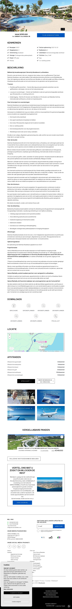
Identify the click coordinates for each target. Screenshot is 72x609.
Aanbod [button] (9, 552)
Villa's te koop (14, 559)
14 (62, 29)
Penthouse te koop (15, 556)
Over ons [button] (32, 550)
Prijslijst (56, 318)
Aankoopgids (36, 563)
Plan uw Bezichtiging (51, 35)
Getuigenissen (37, 559)
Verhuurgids (36, 568)
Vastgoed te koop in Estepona (51, 592)
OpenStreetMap (51, 351)
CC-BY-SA (62, 351)
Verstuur (59, 526)
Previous (3, 15)
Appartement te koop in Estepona (51, 596)
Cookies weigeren (16, 601)
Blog (34, 570)
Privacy (41, 581)
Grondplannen (28, 307)
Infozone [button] (32, 561)
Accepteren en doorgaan (16, 592)
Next (69, 15)
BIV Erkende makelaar (39, 556)
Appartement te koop (16, 554)
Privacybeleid (49, 531)
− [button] (9, 337)
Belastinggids (36, 565)
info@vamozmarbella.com (14, 527)
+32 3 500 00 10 (11, 525)
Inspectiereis (10, 561)
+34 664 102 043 (12, 522)
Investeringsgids (37, 567)
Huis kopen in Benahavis (50, 603)
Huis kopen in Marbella (51, 591)
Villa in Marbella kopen (51, 594)
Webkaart (54, 581)
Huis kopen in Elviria (50, 605)
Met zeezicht (10, 28)
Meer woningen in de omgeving (46, 381)
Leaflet (40, 351)
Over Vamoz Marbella (39, 552)
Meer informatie (8, 589)
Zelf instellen (16, 597)
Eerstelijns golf (11, 29)
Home (9, 550)
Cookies (47, 581)
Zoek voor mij (22, 502)
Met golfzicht (11, 30)
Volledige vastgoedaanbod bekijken (24, 459)
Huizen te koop (15, 558)
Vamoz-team (36, 554)
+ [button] (9, 335)
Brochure (14, 307)
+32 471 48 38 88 (12, 524)
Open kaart (26, 381)
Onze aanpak (36, 558)
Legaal (36, 581)
